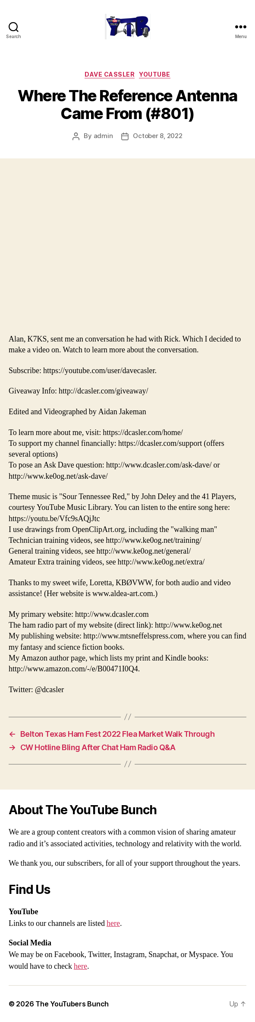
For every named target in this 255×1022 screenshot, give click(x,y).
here (113, 924)
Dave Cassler (110, 74)
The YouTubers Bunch (72, 1003)
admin (103, 136)
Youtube (154, 74)
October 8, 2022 (157, 136)
